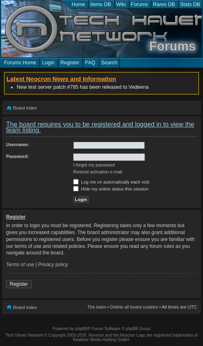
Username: (17, 144)
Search (109, 63)
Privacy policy (53, 264)
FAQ (90, 63)
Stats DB (190, 4)
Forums (139, 4)
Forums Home (20, 63)
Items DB (100, 4)
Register (69, 63)
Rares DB (164, 4)
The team (96, 306)
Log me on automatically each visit (111, 182)
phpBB (81, 328)
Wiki (121, 4)
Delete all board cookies (134, 306)
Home (78, 4)
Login (48, 63)
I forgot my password (94, 164)
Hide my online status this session (110, 188)
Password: (17, 156)
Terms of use (20, 264)
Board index (25, 107)
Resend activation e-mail (97, 171)
